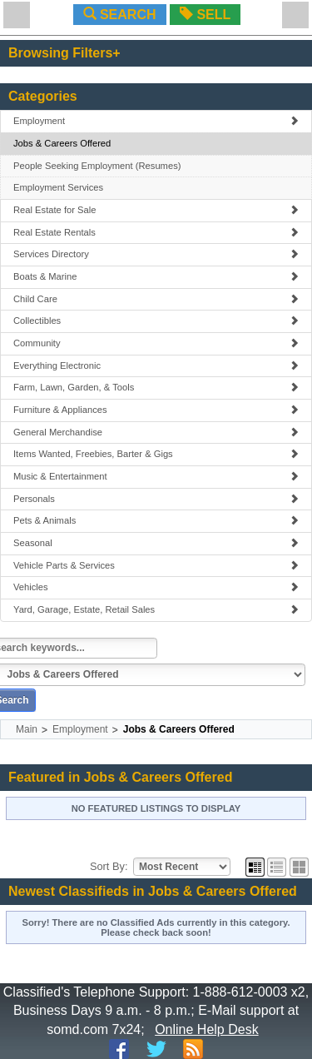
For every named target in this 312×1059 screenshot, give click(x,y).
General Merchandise (156, 432)
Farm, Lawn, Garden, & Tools (156, 387)
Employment (156, 121)
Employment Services (58, 187)
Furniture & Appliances (156, 410)
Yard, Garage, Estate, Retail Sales (156, 609)
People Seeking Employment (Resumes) (97, 166)
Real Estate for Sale (156, 210)
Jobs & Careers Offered (62, 143)
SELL (205, 14)
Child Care (156, 299)
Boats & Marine (156, 276)
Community (156, 343)
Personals (156, 499)
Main (26, 729)
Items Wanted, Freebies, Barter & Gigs (156, 454)
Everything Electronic (156, 365)
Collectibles (156, 321)
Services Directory (156, 254)
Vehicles (156, 587)
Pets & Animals (156, 520)
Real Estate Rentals (156, 232)
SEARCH (119, 14)
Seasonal (156, 543)
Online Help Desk (207, 1029)
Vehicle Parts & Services (156, 565)
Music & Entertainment (156, 476)
